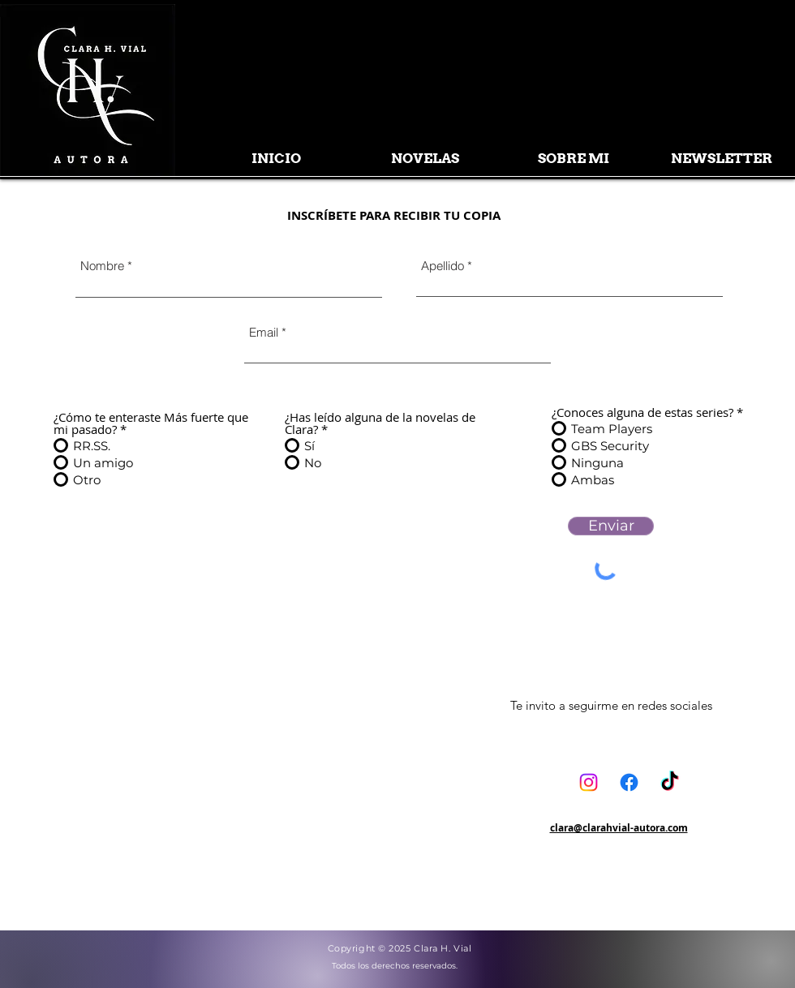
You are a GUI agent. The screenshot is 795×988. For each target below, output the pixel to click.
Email (263, 332)
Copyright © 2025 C (374, 948)
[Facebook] (629, 782)
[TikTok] (669, 782)
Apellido (442, 266)
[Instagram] (588, 782)
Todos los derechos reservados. (395, 965)
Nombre (102, 266)
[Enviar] (611, 526)
